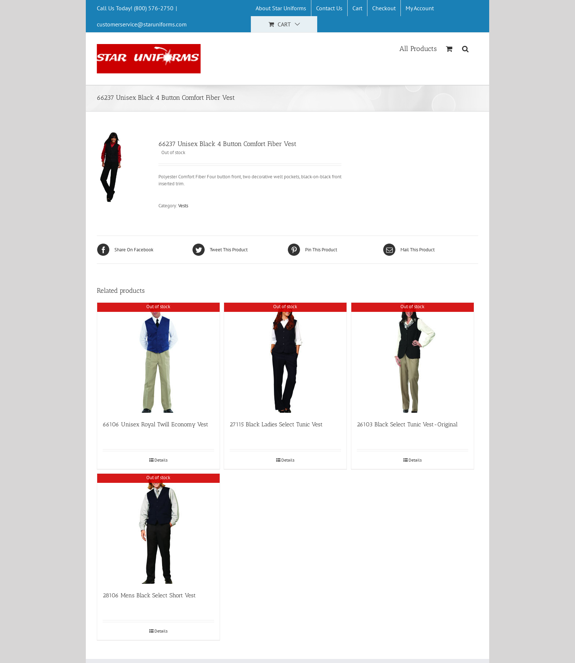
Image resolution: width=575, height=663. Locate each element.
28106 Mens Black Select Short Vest (149, 595)
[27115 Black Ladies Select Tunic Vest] (285, 358)
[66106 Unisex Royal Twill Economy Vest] (158, 358)
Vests (183, 206)
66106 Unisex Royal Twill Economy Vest (155, 424)
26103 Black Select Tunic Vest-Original (407, 424)
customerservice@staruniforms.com (142, 24)
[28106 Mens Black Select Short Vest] (158, 529)
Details (161, 460)
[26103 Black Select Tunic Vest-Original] (412, 358)
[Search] (465, 48)
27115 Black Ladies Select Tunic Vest (276, 424)
